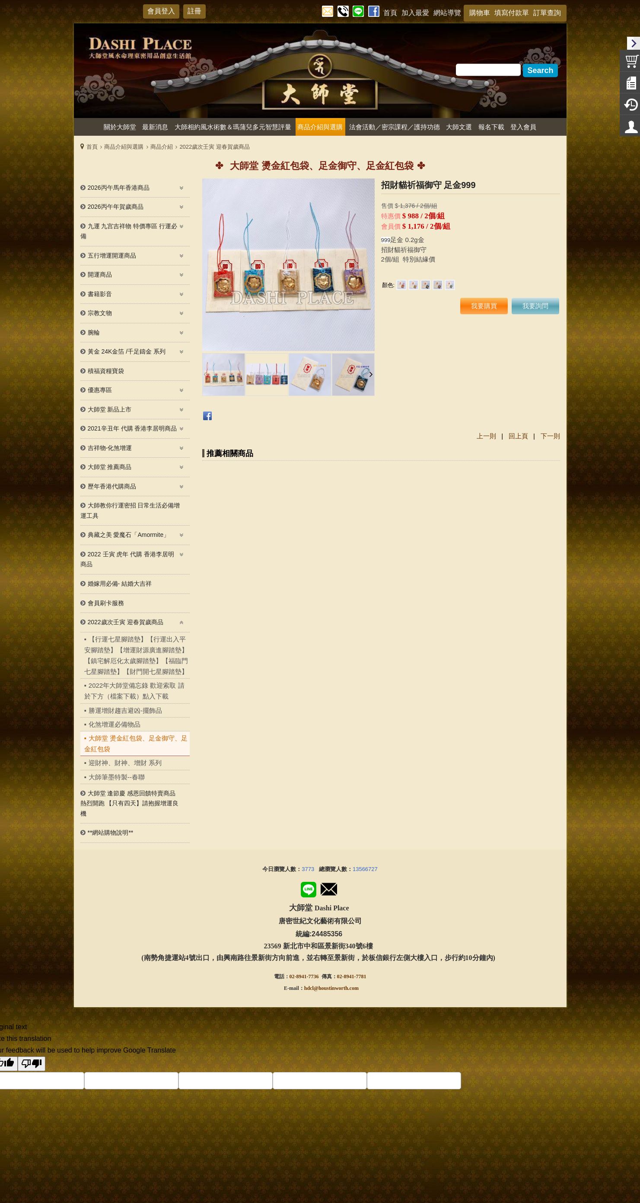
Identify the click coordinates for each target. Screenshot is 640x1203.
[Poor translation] (31, 1063)
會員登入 (161, 11)
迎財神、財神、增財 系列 (125, 762)
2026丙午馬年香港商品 (119, 187)
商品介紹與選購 (123, 147)
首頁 (92, 147)
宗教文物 (100, 313)
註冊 (194, 11)
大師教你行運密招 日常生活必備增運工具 (130, 510)
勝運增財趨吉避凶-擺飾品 (125, 710)
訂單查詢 (547, 12)
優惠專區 (100, 389)
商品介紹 (161, 147)
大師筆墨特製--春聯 (117, 777)
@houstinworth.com (336, 988)
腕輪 (94, 332)
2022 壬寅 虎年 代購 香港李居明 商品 (127, 559)
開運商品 (100, 274)
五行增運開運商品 (112, 255)
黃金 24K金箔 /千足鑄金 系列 (127, 351)
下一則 (550, 436)
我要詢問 (535, 306)
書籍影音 (100, 293)
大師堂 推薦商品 (110, 466)
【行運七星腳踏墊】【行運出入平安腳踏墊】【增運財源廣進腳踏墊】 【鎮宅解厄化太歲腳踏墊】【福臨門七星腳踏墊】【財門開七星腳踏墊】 (136, 655)
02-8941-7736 (304, 976)
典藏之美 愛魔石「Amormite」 (129, 534)
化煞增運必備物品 (114, 724)
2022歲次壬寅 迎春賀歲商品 (214, 147)
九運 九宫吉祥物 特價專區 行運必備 (129, 231)
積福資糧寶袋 (106, 370)
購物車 (479, 12)
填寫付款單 (511, 12)
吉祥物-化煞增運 (110, 447)
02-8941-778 (350, 976)
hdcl (309, 988)
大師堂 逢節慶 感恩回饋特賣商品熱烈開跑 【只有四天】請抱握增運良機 (129, 803)
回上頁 (518, 436)
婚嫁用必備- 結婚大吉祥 (120, 583)
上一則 (486, 436)
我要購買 (484, 306)
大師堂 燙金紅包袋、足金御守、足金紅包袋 (136, 743)
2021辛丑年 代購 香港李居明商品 (132, 428)
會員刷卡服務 (106, 603)
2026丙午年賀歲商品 (115, 206)
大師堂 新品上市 (110, 409)
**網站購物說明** (111, 832)
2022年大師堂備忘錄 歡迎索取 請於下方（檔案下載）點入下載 (134, 691)
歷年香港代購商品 (112, 486)
